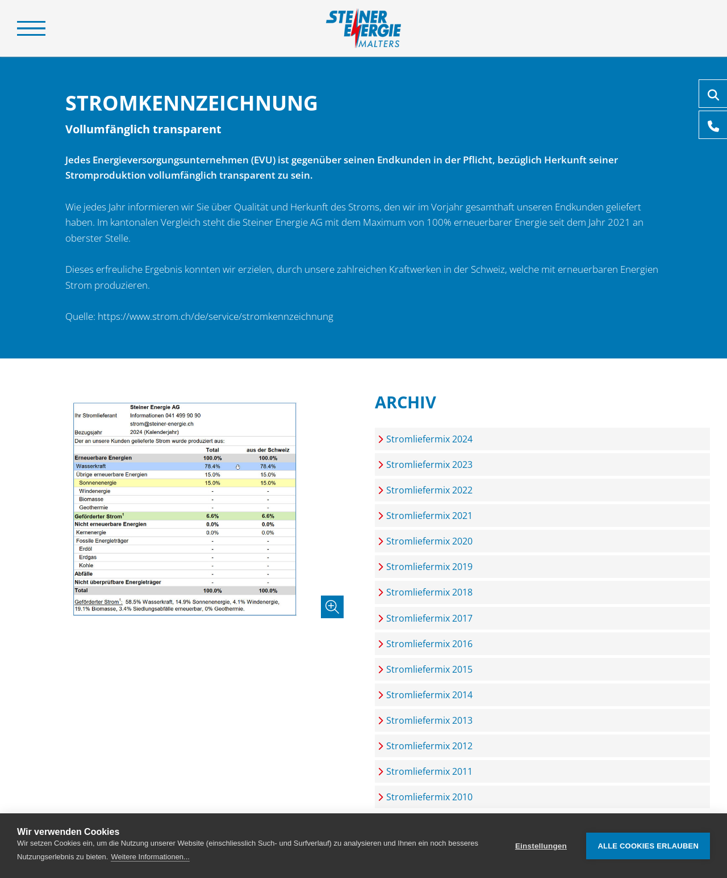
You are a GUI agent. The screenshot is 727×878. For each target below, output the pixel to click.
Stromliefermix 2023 (429, 464)
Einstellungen (541, 846)
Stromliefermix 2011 (429, 771)
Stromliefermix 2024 (429, 439)
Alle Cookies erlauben (648, 846)
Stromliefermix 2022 (429, 490)
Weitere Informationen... (150, 856)
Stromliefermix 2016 (429, 644)
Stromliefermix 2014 (429, 695)
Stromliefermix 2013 (429, 720)
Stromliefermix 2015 (429, 669)
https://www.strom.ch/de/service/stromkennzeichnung (215, 316)
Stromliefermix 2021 (429, 515)
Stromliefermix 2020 (429, 541)
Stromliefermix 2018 (429, 592)
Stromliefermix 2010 (429, 797)
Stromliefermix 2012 (429, 746)
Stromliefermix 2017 (429, 618)
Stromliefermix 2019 (429, 566)
